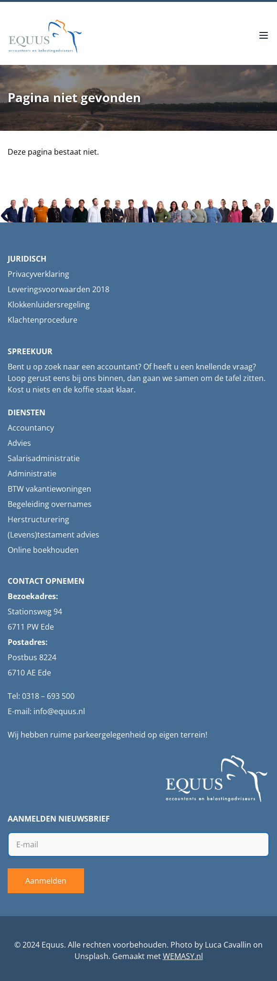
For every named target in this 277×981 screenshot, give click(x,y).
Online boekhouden (43, 550)
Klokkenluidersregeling (49, 304)
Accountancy (31, 427)
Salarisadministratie (44, 458)
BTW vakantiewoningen (49, 489)
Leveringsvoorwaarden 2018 (58, 289)
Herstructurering (38, 519)
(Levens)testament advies (53, 534)
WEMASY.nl (183, 956)
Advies (19, 443)
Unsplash (91, 956)
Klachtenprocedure (42, 320)
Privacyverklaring (38, 274)
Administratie (32, 473)
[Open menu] (263, 36)
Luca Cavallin (228, 944)
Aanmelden (45, 881)
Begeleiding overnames (50, 504)
